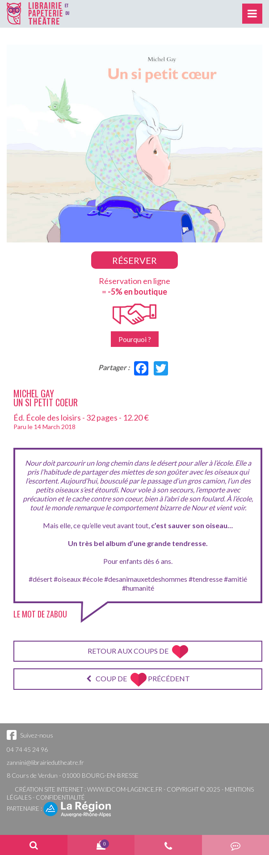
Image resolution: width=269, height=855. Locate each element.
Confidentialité (60, 797)
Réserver (134, 260)
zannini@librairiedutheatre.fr (45, 762)
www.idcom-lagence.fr (124, 789)
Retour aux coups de (138, 652)
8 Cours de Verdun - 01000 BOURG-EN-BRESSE (73, 775)
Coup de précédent (138, 680)
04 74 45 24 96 (27, 749)
